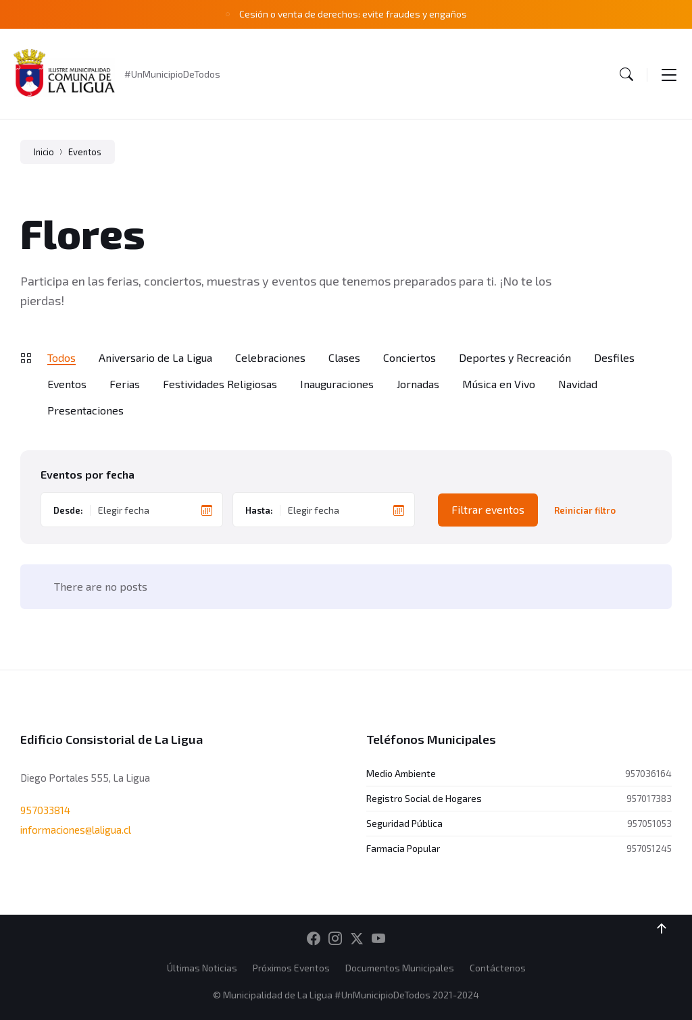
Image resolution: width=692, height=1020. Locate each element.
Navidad (577, 383)
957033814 (45, 810)
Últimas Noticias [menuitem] (202, 967)
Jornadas (418, 383)
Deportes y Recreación (515, 357)
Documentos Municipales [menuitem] (399, 967)
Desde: (68, 510)
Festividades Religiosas (220, 383)
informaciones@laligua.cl (75, 830)
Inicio (44, 151)
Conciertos (409, 357)
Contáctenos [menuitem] (498, 967)
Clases (344, 357)
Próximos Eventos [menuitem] (291, 967)
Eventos (84, 151)
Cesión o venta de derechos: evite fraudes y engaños (353, 14)
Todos (61, 357)
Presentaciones (85, 410)
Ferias (124, 383)
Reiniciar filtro (585, 511)
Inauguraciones (337, 383)
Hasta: (259, 510)
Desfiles (614, 357)
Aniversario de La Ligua (155, 357)
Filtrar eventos (487, 509)
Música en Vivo (498, 383)
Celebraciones (270, 357)
